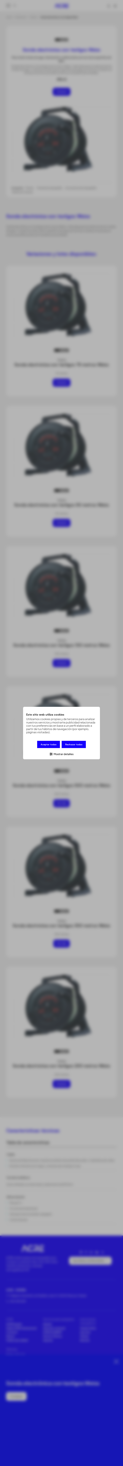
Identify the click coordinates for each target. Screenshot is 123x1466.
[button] (61, 753)
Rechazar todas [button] (73, 745)
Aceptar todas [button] (48, 745)
